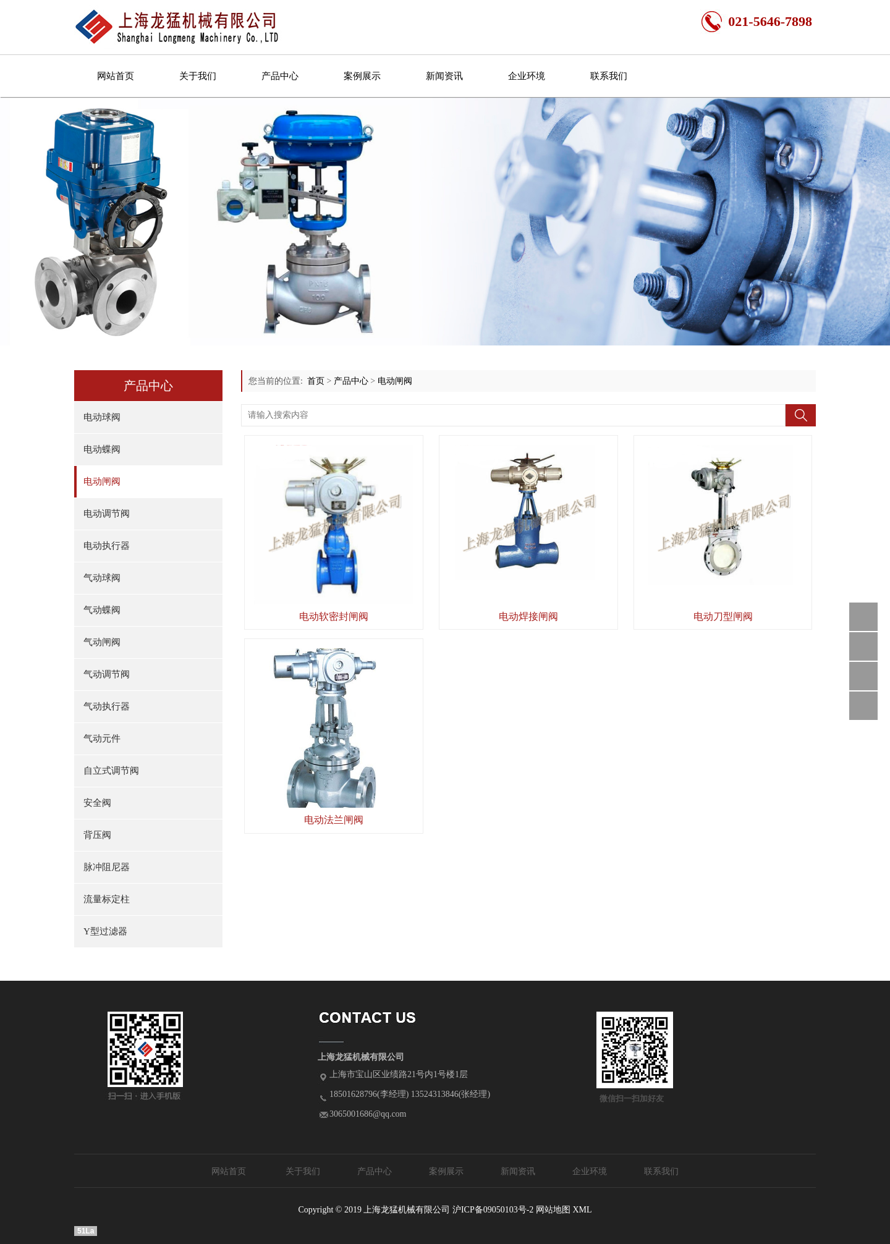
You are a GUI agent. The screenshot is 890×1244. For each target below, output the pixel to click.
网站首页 (115, 76)
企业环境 (526, 76)
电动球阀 (102, 417)
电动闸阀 (102, 481)
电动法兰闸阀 (333, 820)
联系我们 (608, 76)
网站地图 (553, 1209)
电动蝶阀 (102, 449)
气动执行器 (106, 706)
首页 (315, 381)
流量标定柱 (106, 899)
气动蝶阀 (102, 610)
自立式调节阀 (111, 771)
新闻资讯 (444, 76)
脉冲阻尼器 (106, 867)
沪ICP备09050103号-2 (492, 1209)
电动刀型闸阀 (723, 616)
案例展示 (362, 76)
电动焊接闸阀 (528, 616)
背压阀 (97, 835)
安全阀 (97, 803)
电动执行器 (106, 546)
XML (581, 1209)
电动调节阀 (106, 513)
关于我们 (197, 76)
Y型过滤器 (105, 931)
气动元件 (102, 738)
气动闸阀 (102, 642)
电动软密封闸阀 (333, 616)
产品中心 (280, 76)
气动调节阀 (106, 674)
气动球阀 (102, 578)
